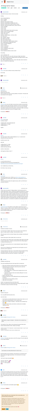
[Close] (27, 395)
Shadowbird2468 (5, 80)
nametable (4, 259)
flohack (4, 102)
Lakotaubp (4, 336)
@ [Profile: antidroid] (3, 338)
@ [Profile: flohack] (2, 317)
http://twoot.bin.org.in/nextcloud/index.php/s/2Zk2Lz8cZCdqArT (12, 163)
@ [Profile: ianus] (2, 70)
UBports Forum (10, 1)
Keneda (4, 345)
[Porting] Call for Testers (11, 317)
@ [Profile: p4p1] (2, 384)
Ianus (4, 174)
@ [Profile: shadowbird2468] (4, 206)
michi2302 (4, 68)
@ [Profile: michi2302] (3, 104)
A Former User (5, 226)
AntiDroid (4, 315)
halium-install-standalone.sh (21, 177)
